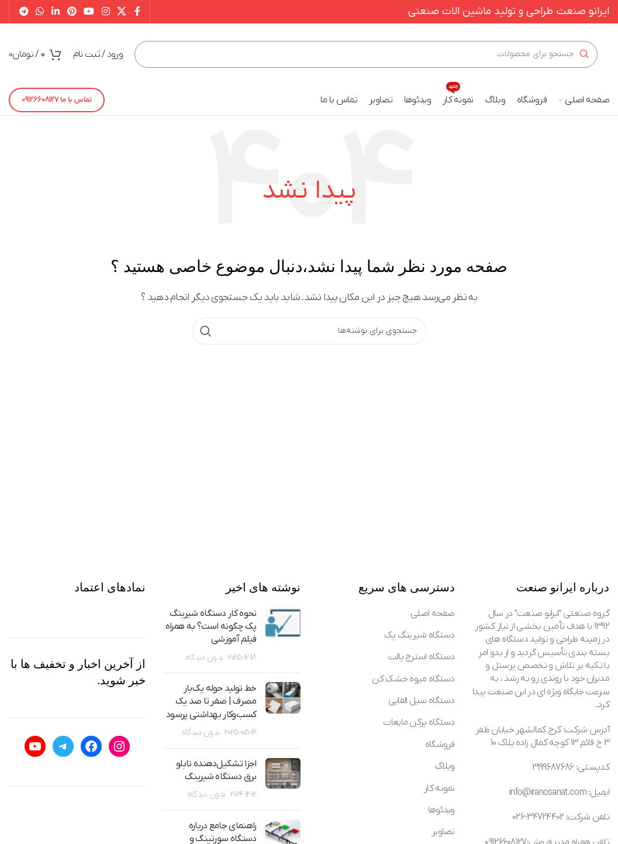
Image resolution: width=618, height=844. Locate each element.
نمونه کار (439, 788)
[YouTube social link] (89, 11)
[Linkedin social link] (55, 11)
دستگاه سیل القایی (421, 701)
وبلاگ (445, 766)
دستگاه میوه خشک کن (413, 679)
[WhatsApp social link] (40, 11)
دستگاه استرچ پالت (421, 657)
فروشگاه (440, 744)
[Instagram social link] (105, 11)
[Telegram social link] (23, 11)
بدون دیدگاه (204, 657)
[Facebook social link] (137, 11)
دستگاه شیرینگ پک (419, 635)
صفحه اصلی (432, 613)
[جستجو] (366, 54)
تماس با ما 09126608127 (57, 100)
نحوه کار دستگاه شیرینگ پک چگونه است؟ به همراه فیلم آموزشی (211, 627)
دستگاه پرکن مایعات (418, 722)
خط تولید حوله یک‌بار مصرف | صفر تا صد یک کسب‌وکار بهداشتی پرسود (211, 702)
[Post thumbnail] (283, 635)
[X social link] (121, 11)
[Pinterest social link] (71, 11)
